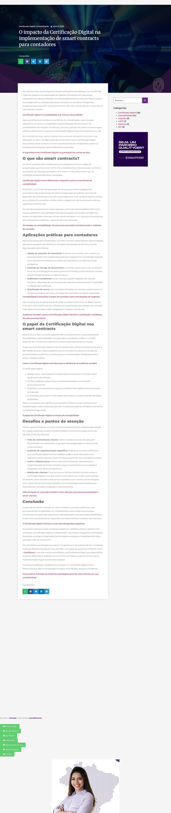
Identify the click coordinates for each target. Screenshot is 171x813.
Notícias (122, 124)
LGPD (121, 121)
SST (120, 127)
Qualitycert (29, 552)
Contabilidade (42, 26)
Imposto (122, 118)
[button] (20, 61)
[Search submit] (145, 100)
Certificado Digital (27, 26)
